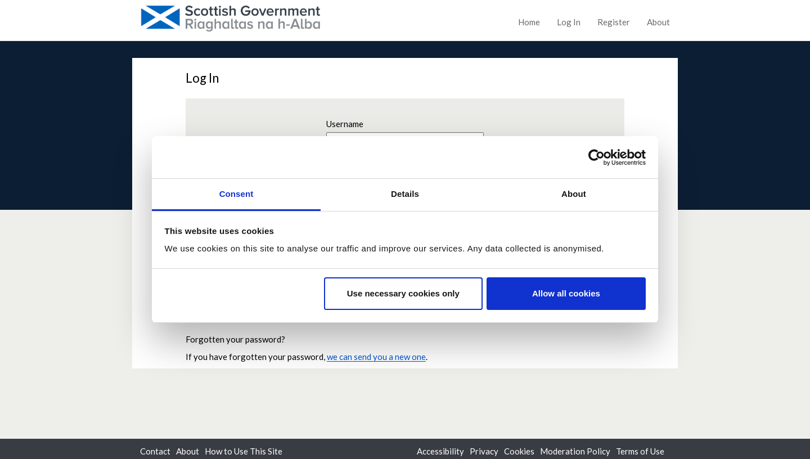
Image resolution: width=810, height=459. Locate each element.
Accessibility (440, 451)
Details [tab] (405, 194)
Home (529, 22)
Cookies (519, 451)
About (658, 22)
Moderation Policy (575, 451)
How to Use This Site (243, 451)
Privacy (484, 451)
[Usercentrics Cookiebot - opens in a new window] (596, 157)
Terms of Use (640, 451)
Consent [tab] (236, 194)
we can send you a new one (376, 357)
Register (613, 22)
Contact (155, 451)
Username (344, 124)
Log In (568, 22)
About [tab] (573, 194)
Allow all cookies (566, 293)
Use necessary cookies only (403, 293)
